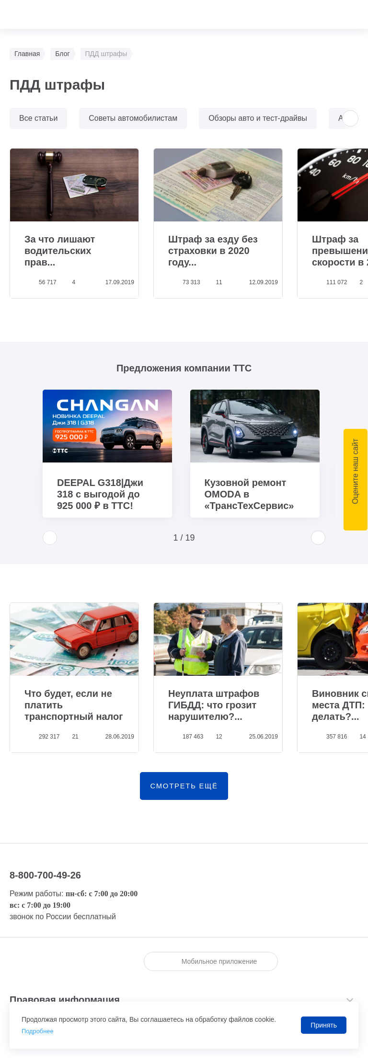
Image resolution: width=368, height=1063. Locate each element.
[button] (350, 118)
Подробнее (39, 1031)
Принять (323, 1025)
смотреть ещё (184, 789)
